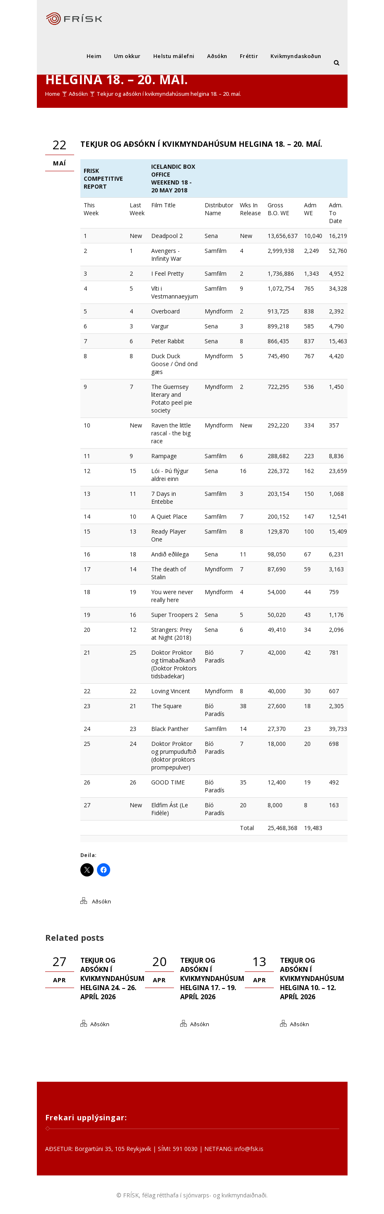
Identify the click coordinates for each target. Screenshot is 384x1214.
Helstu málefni (174, 56)
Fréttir (249, 56)
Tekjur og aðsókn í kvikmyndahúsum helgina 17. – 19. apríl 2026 (212, 978)
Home (52, 93)
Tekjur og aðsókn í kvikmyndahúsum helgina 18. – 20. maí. (169, 93)
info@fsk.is (248, 1149)
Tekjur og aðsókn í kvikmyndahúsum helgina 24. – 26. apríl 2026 (112, 978)
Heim (94, 56)
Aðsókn (217, 56)
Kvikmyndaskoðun (295, 56)
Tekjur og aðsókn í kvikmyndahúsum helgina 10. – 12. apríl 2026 (312, 978)
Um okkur (127, 56)
